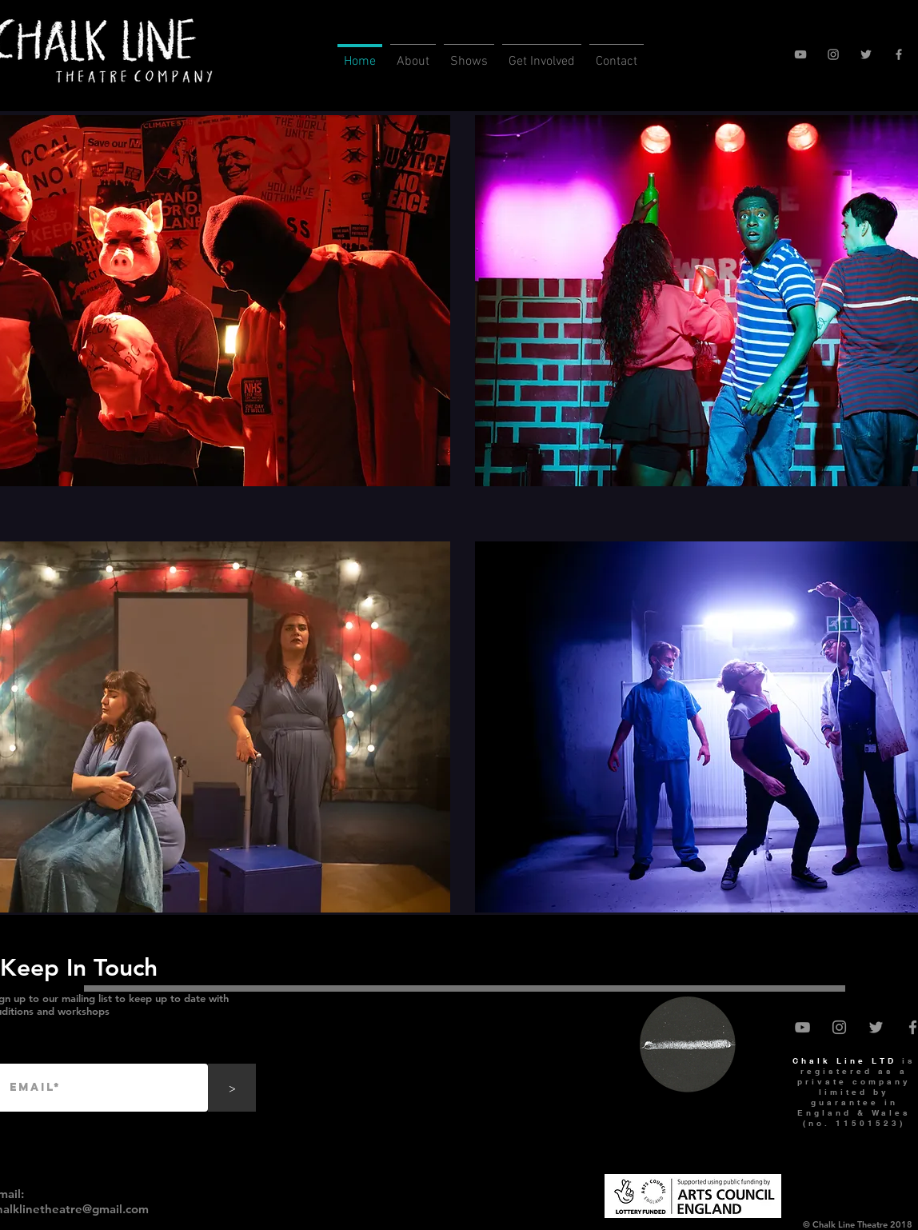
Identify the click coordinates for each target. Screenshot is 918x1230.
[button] (413, 55)
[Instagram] (833, 54)
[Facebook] (899, 54)
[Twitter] (866, 54)
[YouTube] (800, 54)
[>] (232, 1088)
